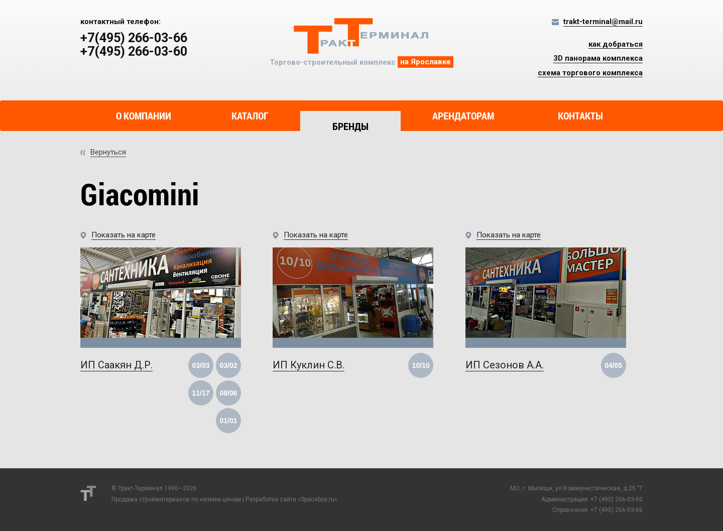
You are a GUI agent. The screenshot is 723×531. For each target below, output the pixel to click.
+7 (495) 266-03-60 (616, 499)
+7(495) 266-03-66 (133, 38)
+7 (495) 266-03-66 (616, 509)
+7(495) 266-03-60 (133, 52)
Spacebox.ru (317, 499)
